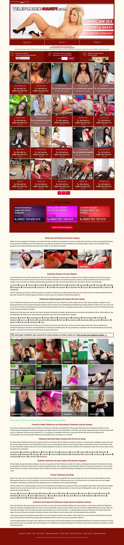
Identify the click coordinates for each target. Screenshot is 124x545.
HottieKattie (14, 320)
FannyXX (86, 287)
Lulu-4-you (24, 320)
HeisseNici (35, 454)
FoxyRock (82, 452)
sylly (54, 318)
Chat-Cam (62, 42)
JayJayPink (13, 285)
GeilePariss (45, 493)
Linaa (51, 495)
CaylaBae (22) (104, 86)
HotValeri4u (94, 493)
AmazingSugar (15, 452)
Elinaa (42, 322)
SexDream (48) (62, 181)
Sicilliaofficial (64, 454)
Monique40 (23, 322)
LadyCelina (109, 285)
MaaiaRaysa (76, 318)
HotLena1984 (51, 285)
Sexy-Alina (54, 452)
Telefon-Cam (27, 42)
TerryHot (74, 452)
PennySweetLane (28, 287)
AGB (34, 533)
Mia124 (37, 452)
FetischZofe (14, 456)
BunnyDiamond (73, 320)
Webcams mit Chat (76, 533)
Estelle (91, 285)
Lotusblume (87, 454)
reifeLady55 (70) (41, 117)
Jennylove (13, 498)
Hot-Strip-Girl (98, 454)
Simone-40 (104, 493)
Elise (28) (20, 181)
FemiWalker (100, 318)
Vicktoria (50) (41, 181)
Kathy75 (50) (20, 149)
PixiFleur (63, 493)
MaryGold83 (35, 493)
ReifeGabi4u (16, 287)
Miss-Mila (83, 285)
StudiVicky (106, 320)
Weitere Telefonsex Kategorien (62, 227)
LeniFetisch (33, 456)
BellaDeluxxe (26, 454)
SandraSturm (72, 285)
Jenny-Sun (54, 493)
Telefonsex (97, 42)
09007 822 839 (20, 91)
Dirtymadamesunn (35, 318)
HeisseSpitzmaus (64, 318)
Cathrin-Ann (84, 493)
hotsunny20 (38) (83, 149)
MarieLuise (13, 318)
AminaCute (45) (62, 86)
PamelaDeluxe (76, 454)
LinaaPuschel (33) (40, 149)
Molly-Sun (62, 320)
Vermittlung (25, 58)
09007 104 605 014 (28, 219)
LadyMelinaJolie (27, 452)
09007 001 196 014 (60, 219)
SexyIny (32, 495)
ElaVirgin (33, 320)
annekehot (23, 318)
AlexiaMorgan (14, 454)
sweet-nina (54, 454)
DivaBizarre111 (42, 495)
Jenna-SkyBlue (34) (20, 86)
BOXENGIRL (14, 495)
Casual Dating (87, 533)
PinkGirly (22, 498)
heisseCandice (85, 320)
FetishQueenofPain (74, 287)
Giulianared (59, 495)
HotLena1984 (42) (62, 117)
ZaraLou (22, 285)
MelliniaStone (100, 495)
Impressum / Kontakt (24, 533)
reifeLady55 (70, 495)
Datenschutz (40, 533)
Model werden (64, 533)
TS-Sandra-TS (106, 287)
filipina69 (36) (83, 117)
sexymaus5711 (41, 287)
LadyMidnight (73, 493)
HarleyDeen (50, 498)
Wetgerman (43, 456)
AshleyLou (24, 495)
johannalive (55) (41, 86)
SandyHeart (92, 452)
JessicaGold (99, 285)
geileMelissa (90, 495)
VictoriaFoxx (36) (83, 86)
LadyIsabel (52, 320)
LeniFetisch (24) (104, 181)
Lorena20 (45, 454)
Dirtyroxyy (23, 456)
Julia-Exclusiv (23, 493)
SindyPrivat (62, 285)
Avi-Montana (64, 452)
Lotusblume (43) (20, 117)
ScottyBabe (40, 285)
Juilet (51, 287)
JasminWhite (42, 320)
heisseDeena (34, 322)
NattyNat (46, 452)
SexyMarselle (95, 287)
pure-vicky (13, 493)
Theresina (31, 285)
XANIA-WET (102, 452)
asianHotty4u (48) (104, 149)
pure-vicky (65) (104, 117)
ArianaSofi (108, 454)
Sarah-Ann (40, 498)
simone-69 (79, 495)
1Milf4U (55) (83, 181)
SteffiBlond (31, 498)
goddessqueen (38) (62, 149)
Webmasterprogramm (52, 533)
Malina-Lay (13, 322)
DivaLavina (47, 318)
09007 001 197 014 (93, 219)
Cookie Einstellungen (99, 533)
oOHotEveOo (14, 289)
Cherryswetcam (60, 287)
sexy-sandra (96, 320)
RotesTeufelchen (88, 318)
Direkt (18, 58)
